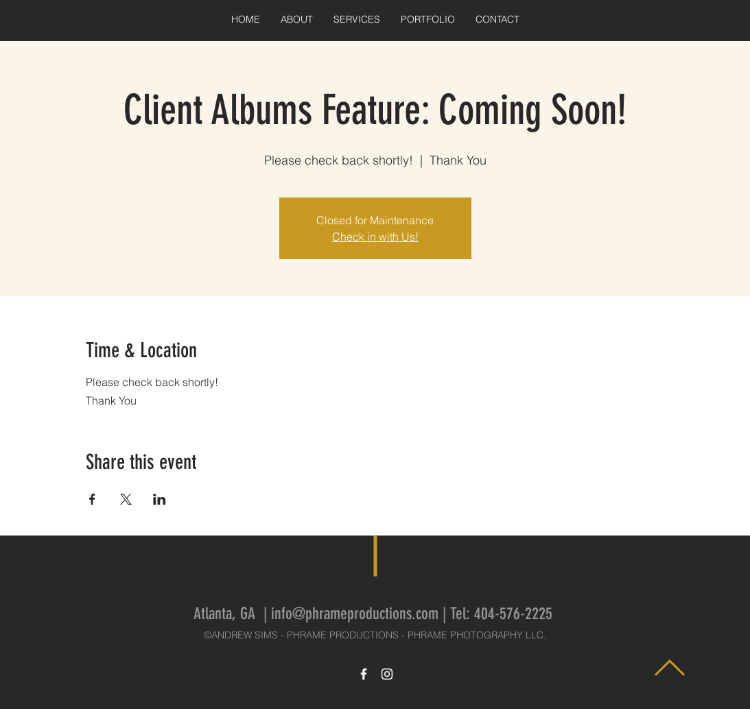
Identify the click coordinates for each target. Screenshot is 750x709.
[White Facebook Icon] (363, 674)
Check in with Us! (375, 236)
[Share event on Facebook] (92, 499)
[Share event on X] (125, 499)
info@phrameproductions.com (354, 613)
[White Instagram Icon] (387, 674)
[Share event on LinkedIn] (159, 499)
